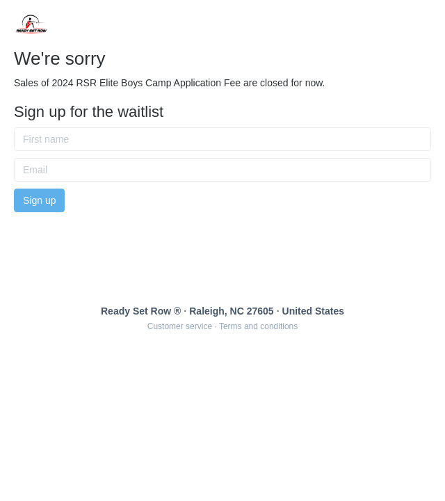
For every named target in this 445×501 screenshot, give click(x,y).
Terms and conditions (258, 326)
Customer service (179, 326)
